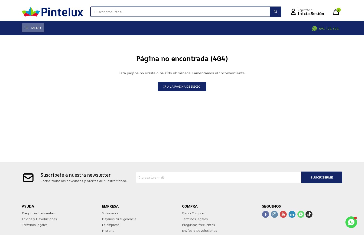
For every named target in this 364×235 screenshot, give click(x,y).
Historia (108, 230)
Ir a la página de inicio (182, 86)
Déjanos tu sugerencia (119, 219)
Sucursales (110, 213)
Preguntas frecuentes (38, 213)
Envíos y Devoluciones (39, 219)
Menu (36, 28)
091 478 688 (329, 28)
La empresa (111, 224)
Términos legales (35, 224)
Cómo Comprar (193, 213)
